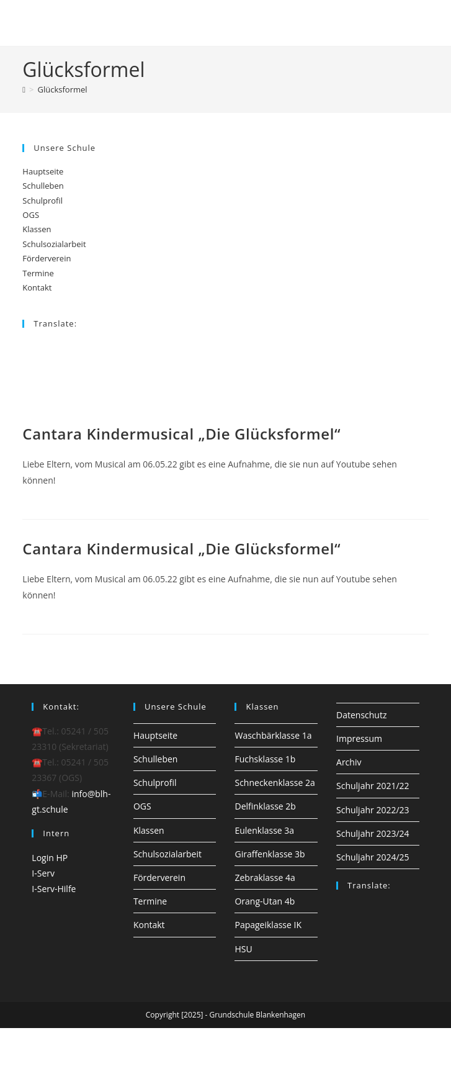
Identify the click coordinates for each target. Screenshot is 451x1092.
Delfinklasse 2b (264, 806)
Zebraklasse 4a (264, 877)
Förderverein (46, 258)
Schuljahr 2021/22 (372, 786)
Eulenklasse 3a (264, 830)
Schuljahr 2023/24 (372, 833)
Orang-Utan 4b (264, 901)
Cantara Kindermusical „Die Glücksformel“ (181, 433)
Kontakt (36, 287)
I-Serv (43, 873)
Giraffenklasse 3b (269, 854)
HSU (243, 949)
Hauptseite (42, 171)
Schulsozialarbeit (54, 244)
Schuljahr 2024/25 (372, 857)
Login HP (50, 858)
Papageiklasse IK (267, 925)
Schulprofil (42, 200)
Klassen (36, 229)
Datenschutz (361, 715)
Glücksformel (62, 89)
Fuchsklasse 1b (264, 759)
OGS (30, 214)
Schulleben (42, 185)
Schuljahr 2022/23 (372, 810)
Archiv (348, 762)
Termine (37, 273)
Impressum (359, 738)
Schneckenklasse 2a (274, 782)
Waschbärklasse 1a (272, 735)
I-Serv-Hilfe (54, 889)
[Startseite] (23, 89)
